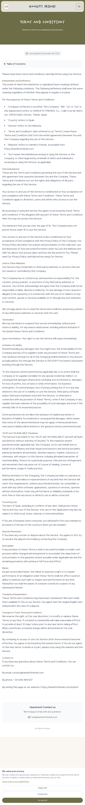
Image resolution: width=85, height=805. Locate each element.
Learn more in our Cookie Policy (15, 781)
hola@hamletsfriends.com (42, 717)
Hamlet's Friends (42, 6)
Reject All (42, 788)
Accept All (42, 800)
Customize (42, 794)
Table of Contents (16, 63)
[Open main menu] (79, 6)
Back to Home (42, 728)
